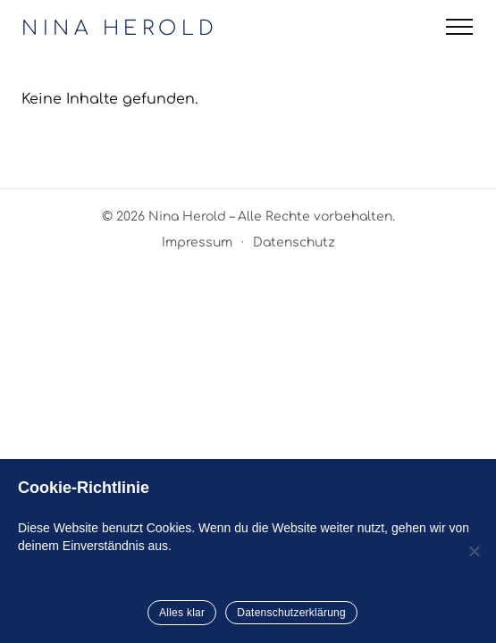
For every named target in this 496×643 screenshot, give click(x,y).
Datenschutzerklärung (291, 612)
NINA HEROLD (120, 28)
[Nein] (474, 551)
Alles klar (182, 612)
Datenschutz (294, 242)
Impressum (197, 242)
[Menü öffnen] (459, 27)
